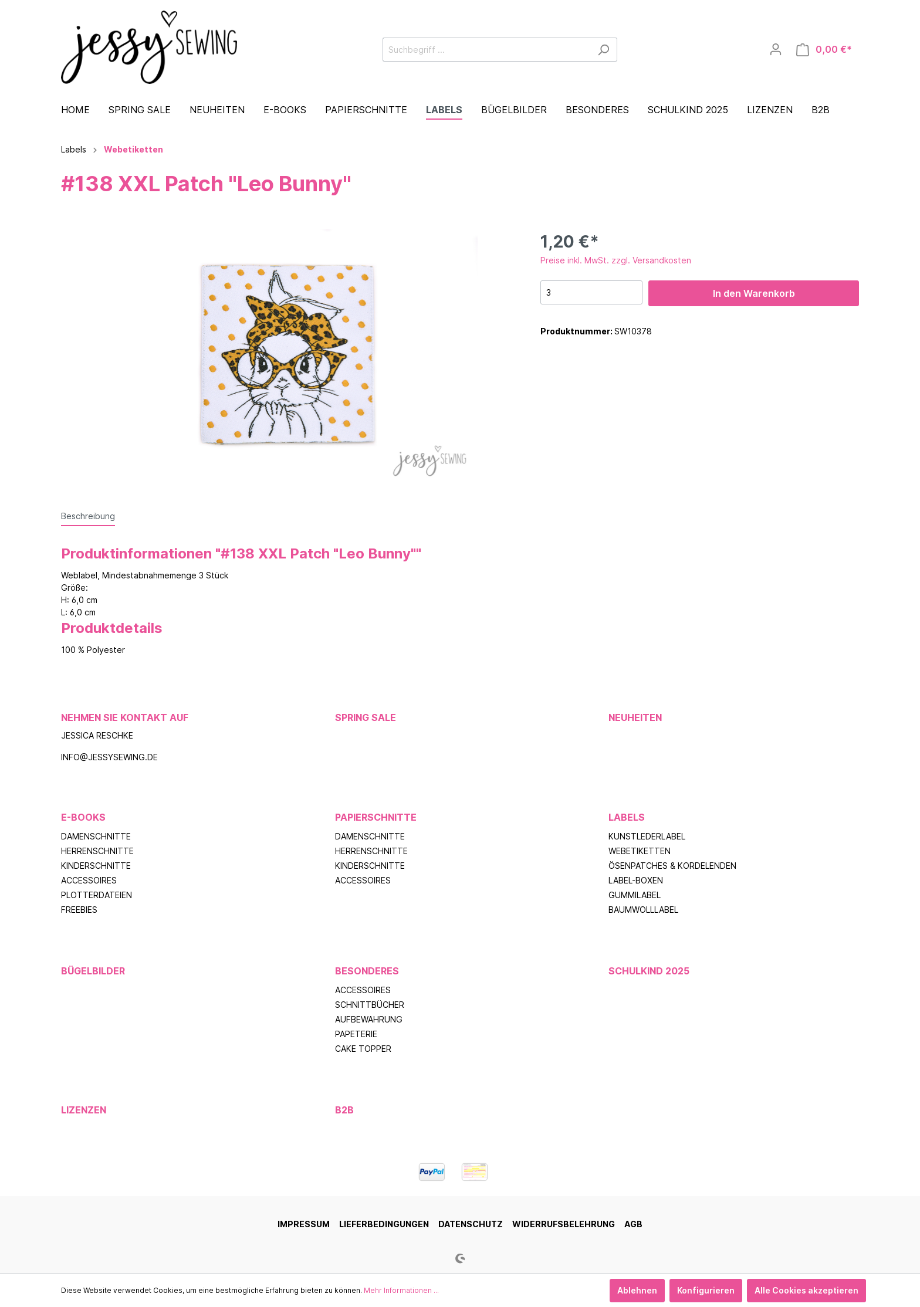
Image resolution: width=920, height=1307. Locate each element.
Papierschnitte (376, 817)
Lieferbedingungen (384, 1224)
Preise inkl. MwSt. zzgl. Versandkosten (615, 260)
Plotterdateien (96, 895)
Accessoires (89, 880)
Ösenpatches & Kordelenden (672, 866)
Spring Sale (365, 717)
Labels (626, 817)
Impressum (304, 1224)
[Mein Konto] (775, 49)
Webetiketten (639, 851)
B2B (344, 1110)
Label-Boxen (635, 880)
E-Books (83, 817)
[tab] (88, 515)
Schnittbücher (369, 1005)
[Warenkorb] (824, 49)
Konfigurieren (706, 1290)
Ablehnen (637, 1290)
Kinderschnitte (96, 866)
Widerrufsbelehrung (563, 1224)
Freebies (79, 910)
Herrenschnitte (97, 851)
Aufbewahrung (368, 1019)
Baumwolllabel (643, 910)
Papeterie (356, 1034)
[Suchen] (603, 50)
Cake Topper (363, 1049)
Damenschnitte (96, 836)
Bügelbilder (93, 971)
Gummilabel (634, 895)
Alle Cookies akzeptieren (806, 1290)
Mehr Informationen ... (401, 1290)
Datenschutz (470, 1224)
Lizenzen (83, 1110)
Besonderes (367, 971)
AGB (633, 1224)
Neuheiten (635, 717)
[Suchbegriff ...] (486, 50)
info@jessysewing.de (109, 757)
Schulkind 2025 (648, 971)
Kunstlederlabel (646, 836)
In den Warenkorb (754, 293)
